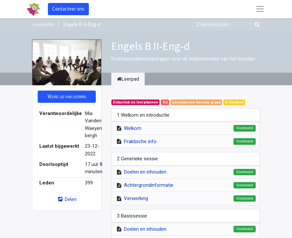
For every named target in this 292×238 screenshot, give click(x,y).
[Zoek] (255, 25)
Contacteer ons (68, 9)
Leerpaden (43, 24)
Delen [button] (66, 199)
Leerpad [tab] (128, 79)
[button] (67, 97)
